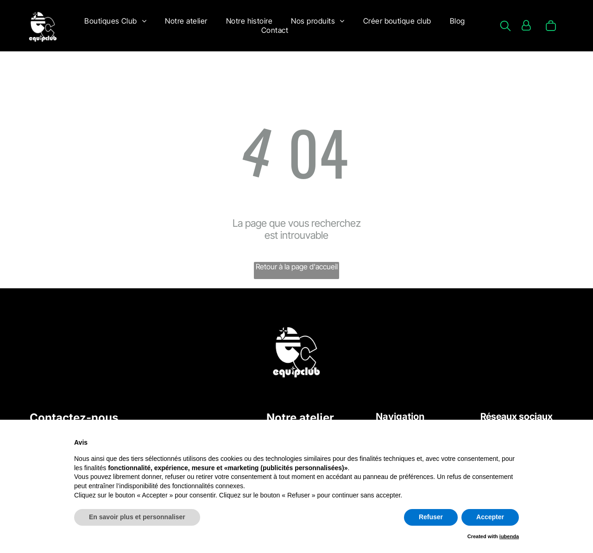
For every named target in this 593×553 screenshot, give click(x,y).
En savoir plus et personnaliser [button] (137, 517)
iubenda (509, 536)
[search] (505, 26)
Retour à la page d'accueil (297, 266)
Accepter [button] (490, 517)
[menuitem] (115, 20)
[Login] (526, 25)
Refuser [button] (431, 517)
